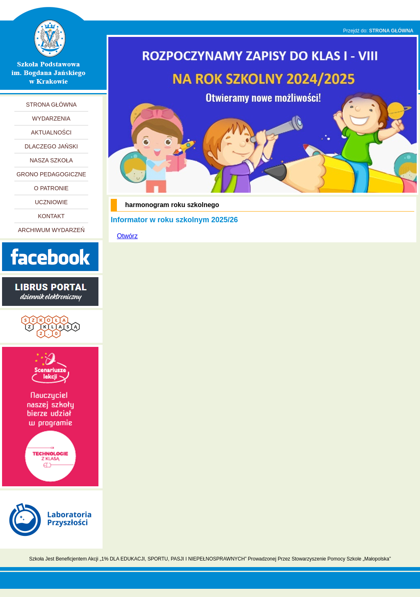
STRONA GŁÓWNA (391, 31)
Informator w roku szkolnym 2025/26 (174, 220)
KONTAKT (51, 216)
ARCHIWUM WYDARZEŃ (51, 230)
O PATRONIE (51, 188)
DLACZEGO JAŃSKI (51, 146)
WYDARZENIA (51, 118)
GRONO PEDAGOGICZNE (51, 174)
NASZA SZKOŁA (51, 160)
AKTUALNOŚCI (51, 132)
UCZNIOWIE (51, 202)
